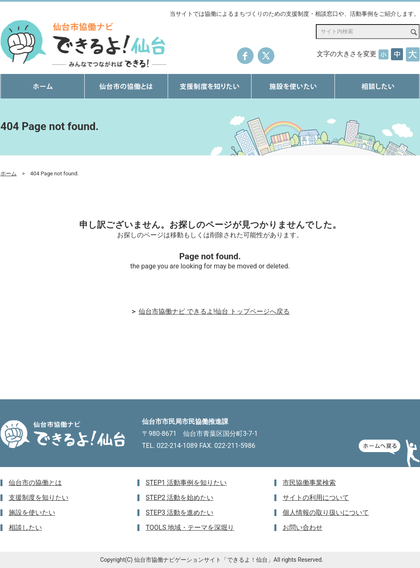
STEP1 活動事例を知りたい (186, 483)
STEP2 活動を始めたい (179, 498)
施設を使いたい (32, 512)
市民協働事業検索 (309, 483)
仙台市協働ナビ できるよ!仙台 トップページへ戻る (214, 311)
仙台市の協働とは (35, 483)
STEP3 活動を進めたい (179, 512)
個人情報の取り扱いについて (326, 512)
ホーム (8, 173)
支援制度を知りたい (38, 498)
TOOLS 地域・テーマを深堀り (190, 527)
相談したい (25, 527)
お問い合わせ (302, 527)
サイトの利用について (316, 498)
